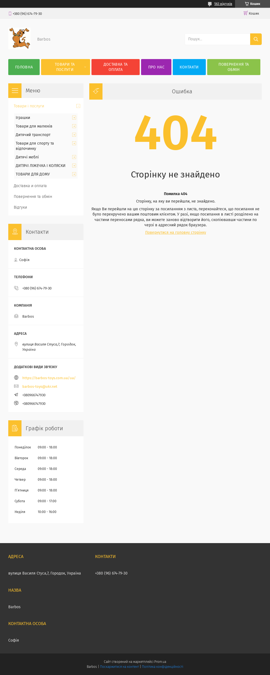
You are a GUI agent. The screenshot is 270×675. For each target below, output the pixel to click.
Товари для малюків (34, 126)
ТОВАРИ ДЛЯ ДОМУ (33, 174)
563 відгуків (223, 4)
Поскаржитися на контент (119, 667)
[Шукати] (256, 39)
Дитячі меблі (27, 157)
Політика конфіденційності (162, 667)
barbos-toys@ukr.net (39, 386)
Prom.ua (160, 662)
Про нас (156, 67)
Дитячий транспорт (33, 134)
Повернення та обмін (233, 67)
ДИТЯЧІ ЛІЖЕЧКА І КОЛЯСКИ (41, 165)
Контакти (189, 67)
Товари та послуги (65, 67)
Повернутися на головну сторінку (175, 232)
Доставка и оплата (30, 186)
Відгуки (20, 207)
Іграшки (23, 117)
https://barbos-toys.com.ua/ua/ (49, 378)
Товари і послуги (29, 106)
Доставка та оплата (116, 67)
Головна (24, 67)
